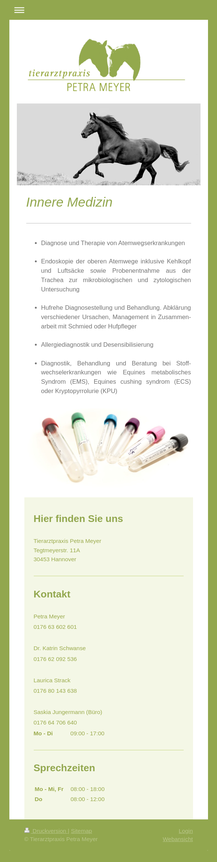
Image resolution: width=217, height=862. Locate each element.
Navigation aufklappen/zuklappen (108, 10)
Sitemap (81, 831)
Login (186, 831)
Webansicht (178, 839)
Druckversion (46, 831)
